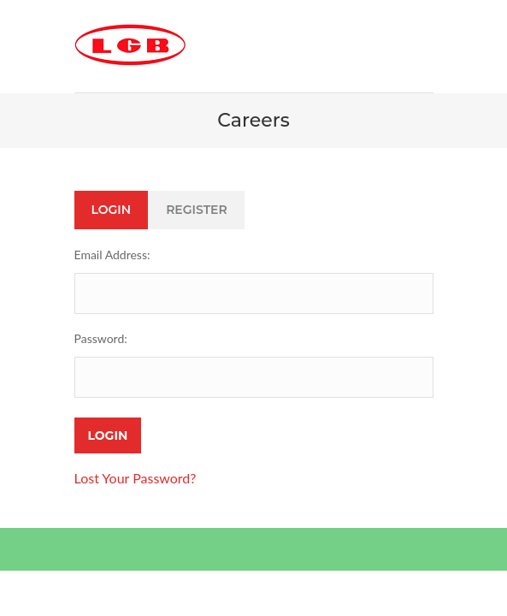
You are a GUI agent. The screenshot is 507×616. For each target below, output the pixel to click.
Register (196, 209)
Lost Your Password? (135, 478)
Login (111, 209)
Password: (100, 338)
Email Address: (112, 254)
